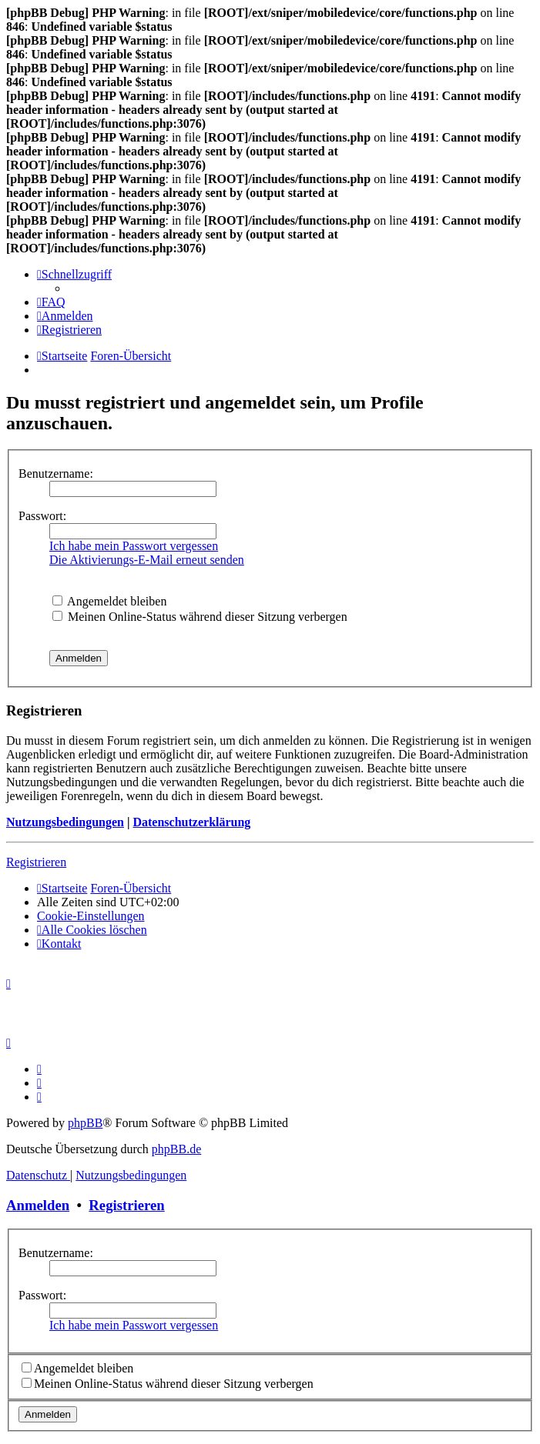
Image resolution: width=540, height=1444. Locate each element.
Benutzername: (55, 473)
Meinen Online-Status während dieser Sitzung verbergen (199, 616)
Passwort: (42, 515)
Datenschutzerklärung (191, 822)
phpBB (85, 1122)
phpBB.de (176, 1149)
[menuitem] (51, 301)
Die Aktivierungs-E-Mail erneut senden (146, 559)
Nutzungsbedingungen (65, 822)
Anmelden (37, 1205)
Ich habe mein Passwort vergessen (133, 545)
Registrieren (36, 862)
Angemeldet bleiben (109, 601)
